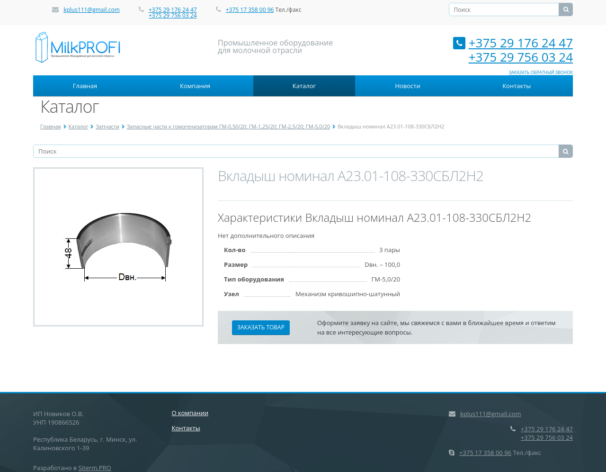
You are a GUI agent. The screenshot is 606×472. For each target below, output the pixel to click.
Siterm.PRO (95, 467)
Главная (85, 86)
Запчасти (107, 126)
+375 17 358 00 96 (250, 10)
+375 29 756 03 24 (173, 15)
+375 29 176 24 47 (173, 10)
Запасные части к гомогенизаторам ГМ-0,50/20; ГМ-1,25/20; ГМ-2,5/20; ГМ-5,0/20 (228, 126)
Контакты (516, 86)
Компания (195, 86)
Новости (407, 86)
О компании (190, 412)
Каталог (304, 86)
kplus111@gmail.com (91, 10)
